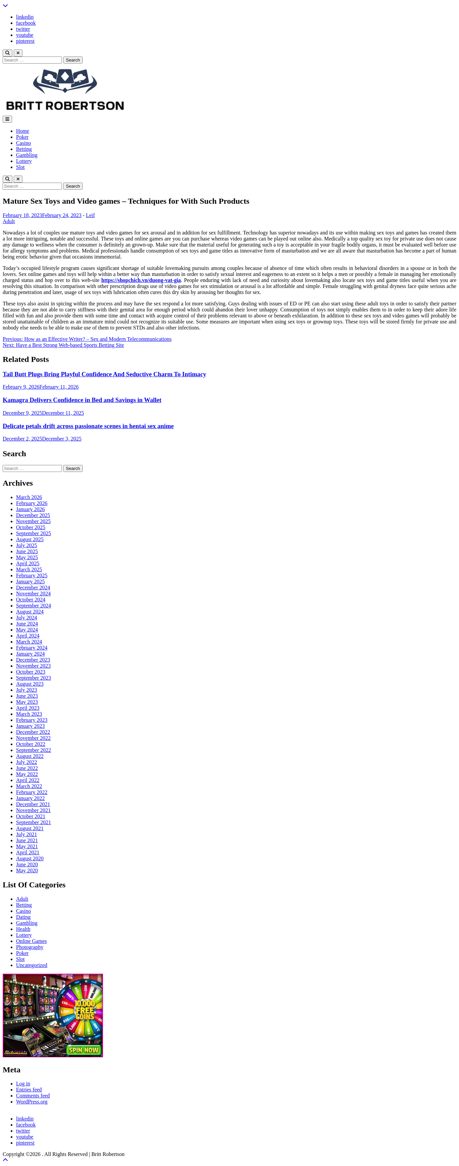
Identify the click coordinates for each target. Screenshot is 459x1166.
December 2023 (33, 660)
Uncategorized (31, 965)
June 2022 (27, 768)
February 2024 (32, 648)
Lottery (24, 161)
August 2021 (29, 828)
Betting (24, 149)
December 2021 (33, 804)
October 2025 (30, 527)
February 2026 (32, 503)
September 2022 (33, 750)
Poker (22, 137)
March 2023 (29, 714)
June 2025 (27, 551)
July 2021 (26, 834)
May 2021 (27, 846)
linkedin (24, 17)
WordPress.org (32, 1101)
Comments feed (33, 1095)
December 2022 (33, 732)
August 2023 (29, 684)
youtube (24, 35)
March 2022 (29, 786)
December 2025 (33, 515)
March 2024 (29, 642)
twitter (23, 29)
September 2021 (33, 822)
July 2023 (26, 690)
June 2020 (27, 864)
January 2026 (30, 509)
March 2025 (29, 569)
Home (22, 131)
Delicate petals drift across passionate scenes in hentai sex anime (88, 425)
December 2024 (33, 587)
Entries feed (29, 1089)
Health (23, 929)
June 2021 (27, 840)
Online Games (31, 941)
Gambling (26, 155)
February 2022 (32, 792)
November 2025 (33, 521)
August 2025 (29, 539)
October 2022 (30, 744)
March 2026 (29, 497)
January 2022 (30, 798)
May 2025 (27, 557)
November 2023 (33, 666)
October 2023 (30, 672)
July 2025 (26, 545)
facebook (26, 23)
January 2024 (30, 654)
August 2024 (29, 611)
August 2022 (29, 756)
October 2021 (30, 816)
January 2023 (30, 726)
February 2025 (32, 575)
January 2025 (30, 581)
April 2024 (27, 636)
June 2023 (27, 696)
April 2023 (27, 708)
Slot (20, 167)
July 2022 (26, 762)
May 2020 (27, 870)
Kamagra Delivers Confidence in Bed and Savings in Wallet (82, 399)
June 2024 (27, 623)
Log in (23, 1083)
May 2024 (27, 630)
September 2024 (33, 605)
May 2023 (27, 702)
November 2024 (33, 593)
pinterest (25, 41)
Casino (23, 143)
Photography (29, 947)
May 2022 (27, 774)
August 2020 (29, 858)
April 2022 (27, 780)
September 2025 (33, 533)
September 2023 (33, 678)
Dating (23, 917)
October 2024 (30, 599)
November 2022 (33, 738)
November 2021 (33, 810)
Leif (90, 215)
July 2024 (26, 617)
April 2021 (27, 852)
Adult (9, 221)
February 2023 (32, 720)
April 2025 (27, 563)
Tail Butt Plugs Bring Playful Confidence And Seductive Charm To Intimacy (104, 374)
